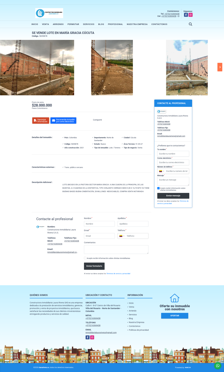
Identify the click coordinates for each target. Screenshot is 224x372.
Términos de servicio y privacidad (118, 274)
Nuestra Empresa (137, 24)
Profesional (115, 24)
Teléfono (122, 230)
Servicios (88, 24)
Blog (101, 24)
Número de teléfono (165, 167)
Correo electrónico (164, 158)
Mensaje (161, 175)
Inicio (34, 24)
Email (87, 230)
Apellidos (122, 218)
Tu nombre (162, 149)
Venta (45, 24)
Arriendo (58, 24)
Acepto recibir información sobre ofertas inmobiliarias (108, 258)
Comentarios (89, 242)
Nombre (88, 218)
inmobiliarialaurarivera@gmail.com (62, 252)
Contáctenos (159, 24)
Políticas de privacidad (139, 330)
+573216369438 (172, 14)
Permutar (73, 24)
